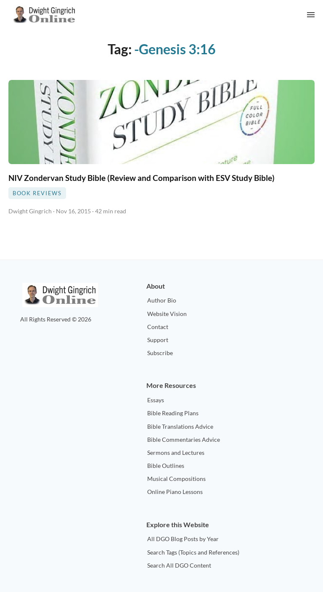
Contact (157, 326)
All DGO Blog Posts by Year (183, 538)
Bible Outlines (165, 465)
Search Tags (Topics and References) (193, 552)
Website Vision (167, 313)
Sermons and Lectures (175, 452)
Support (157, 339)
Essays (155, 400)
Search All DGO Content (179, 565)
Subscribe (160, 352)
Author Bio (161, 300)
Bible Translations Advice (180, 426)
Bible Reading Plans (173, 413)
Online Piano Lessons (175, 491)
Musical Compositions (176, 478)
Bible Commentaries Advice (183, 439)
